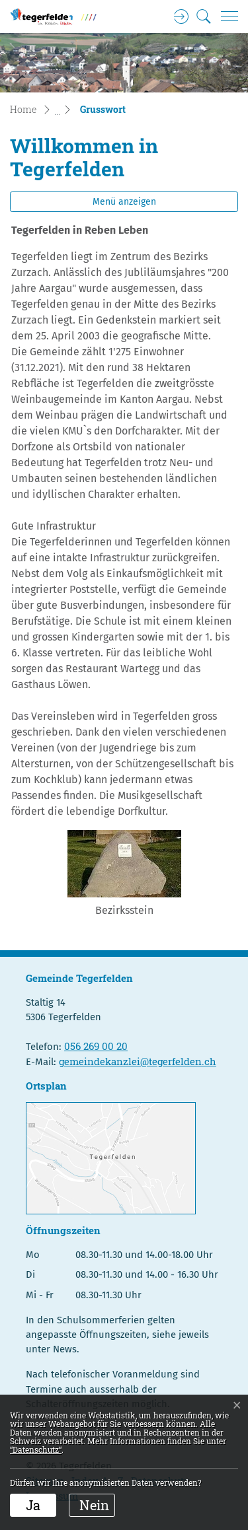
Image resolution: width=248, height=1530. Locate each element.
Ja (33, 1504)
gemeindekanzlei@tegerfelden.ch (137, 1061)
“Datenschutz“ (36, 1449)
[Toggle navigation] (225, 16)
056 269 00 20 (96, 1046)
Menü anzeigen (124, 201)
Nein (94, 1504)
